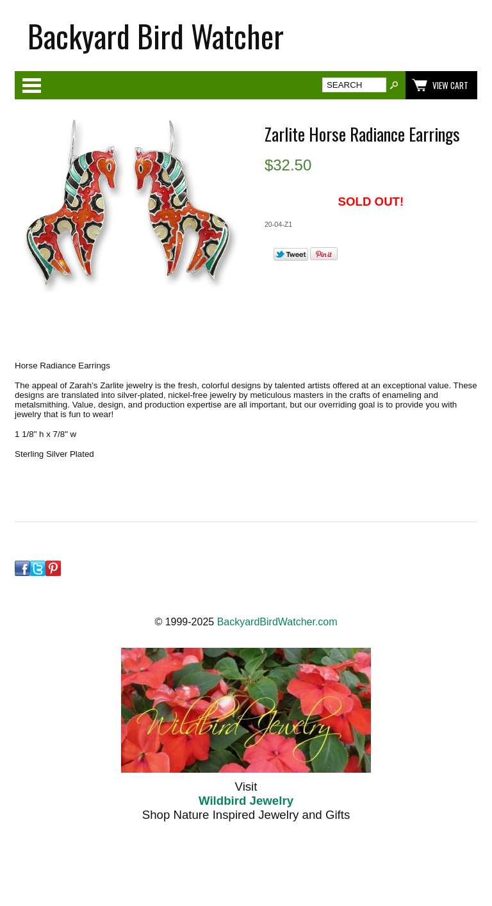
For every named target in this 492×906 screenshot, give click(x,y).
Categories (31, 85)
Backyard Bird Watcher (156, 35)
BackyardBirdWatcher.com (277, 621)
